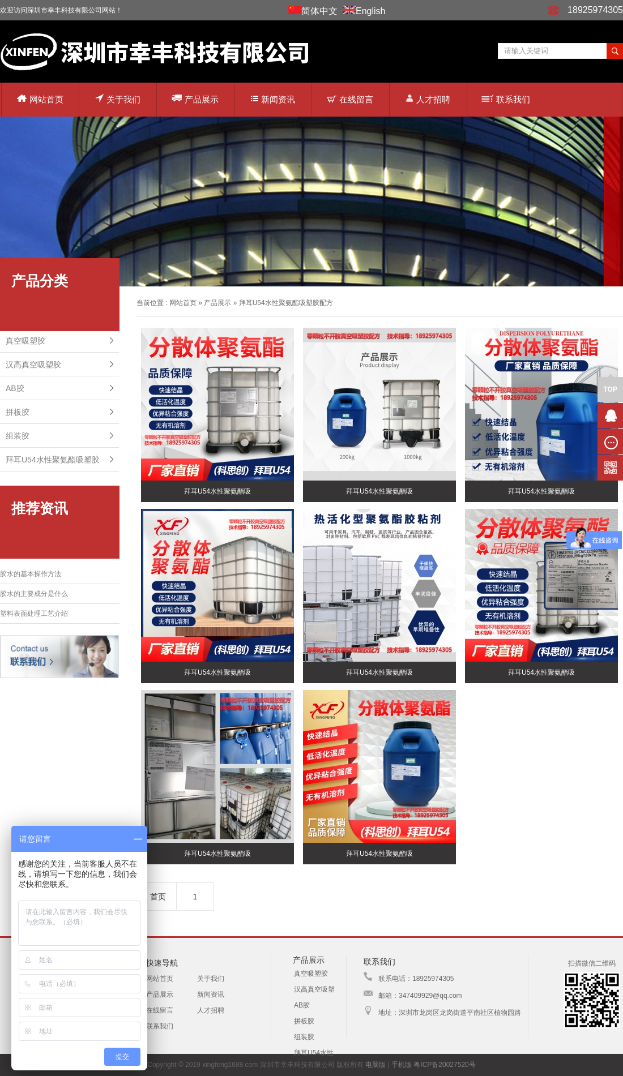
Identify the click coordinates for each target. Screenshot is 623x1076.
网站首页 (40, 99)
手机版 (401, 1065)
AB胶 (15, 388)
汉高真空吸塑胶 (33, 364)
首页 (158, 896)
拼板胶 (17, 412)
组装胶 (17, 435)
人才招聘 (428, 98)
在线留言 (350, 99)
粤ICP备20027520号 (444, 1065)
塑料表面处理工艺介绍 (34, 614)
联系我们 (505, 99)
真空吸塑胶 (25, 340)
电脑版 (375, 1065)
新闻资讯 (273, 99)
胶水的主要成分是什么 (34, 594)
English (370, 11)
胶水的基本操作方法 (30, 574)
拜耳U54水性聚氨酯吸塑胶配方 (286, 303)
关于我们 (117, 98)
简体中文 (319, 11)
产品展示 (195, 98)
